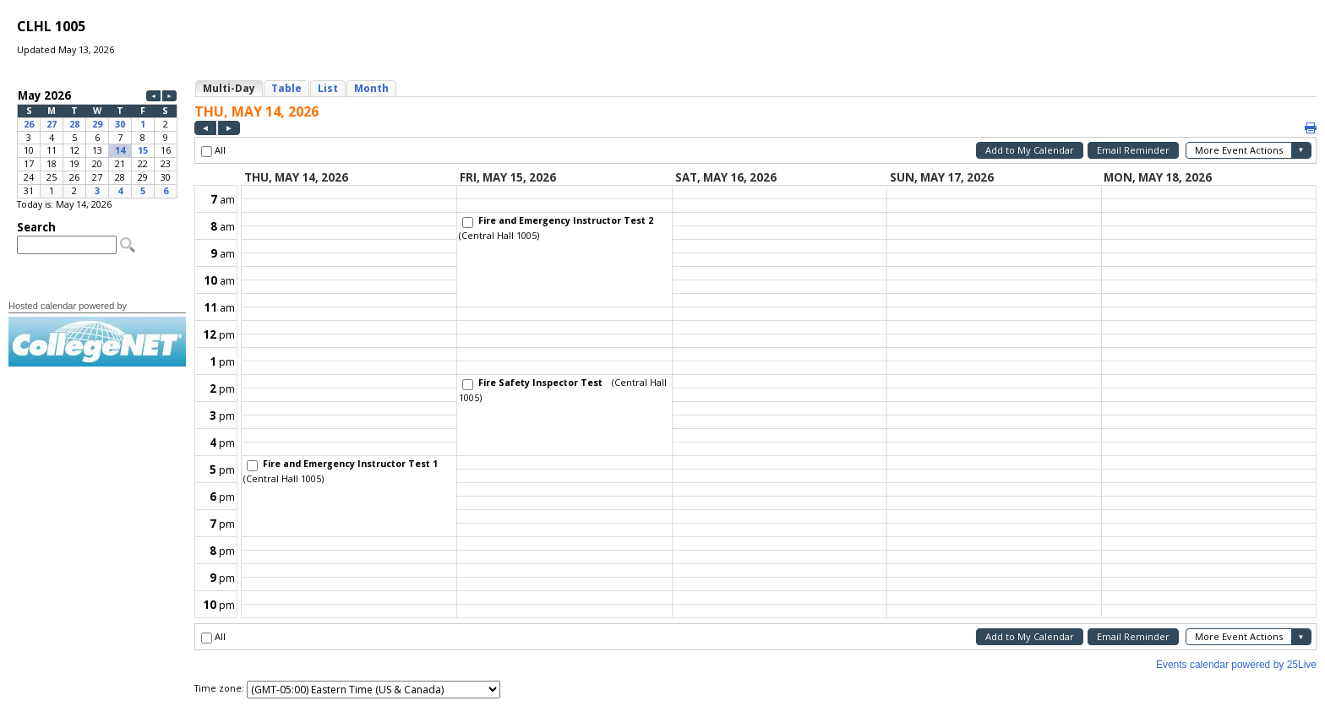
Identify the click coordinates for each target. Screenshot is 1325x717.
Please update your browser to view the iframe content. (97, 142)
